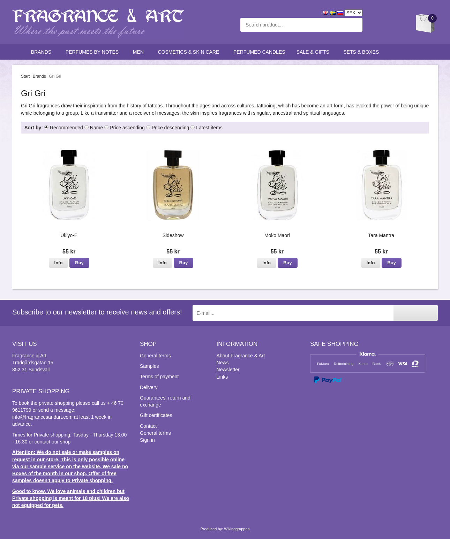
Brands (42, 52)
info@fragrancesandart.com (42, 417)
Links (222, 377)
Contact (148, 426)
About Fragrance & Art (241, 355)
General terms (155, 355)
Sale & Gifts (314, 52)
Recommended (66, 127)
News (223, 362)
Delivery (149, 387)
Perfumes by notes (94, 52)
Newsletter (228, 369)
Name (96, 127)
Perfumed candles (259, 52)
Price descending (170, 127)
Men (140, 52)
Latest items (209, 127)
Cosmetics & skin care (190, 52)
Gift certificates (156, 415)
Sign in (147, 440)
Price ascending (127, 127)
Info (58, 262)
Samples (149, 366)
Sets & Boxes (362, 52)
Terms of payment (159, 376)
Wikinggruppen (236, 529)
